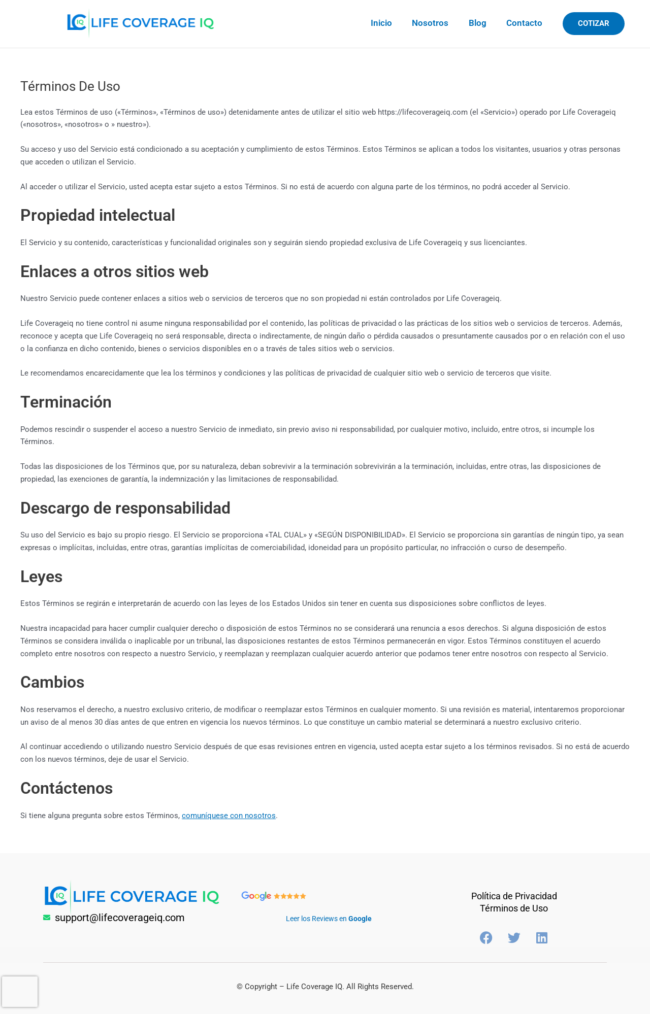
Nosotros (437, 23)
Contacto (526, 23)
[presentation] (20, 991)
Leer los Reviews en (329, 918)
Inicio (391, 23)
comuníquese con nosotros (229, 815)
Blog (482, 23)
